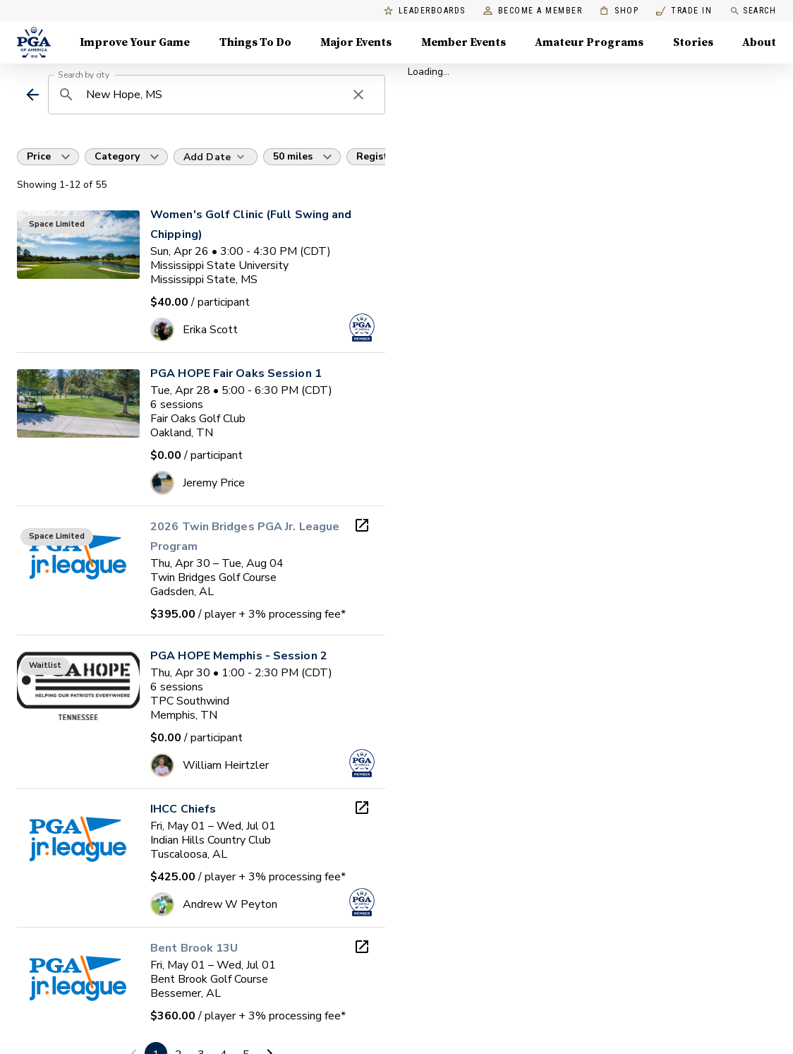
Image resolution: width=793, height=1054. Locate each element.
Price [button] (39, 156)
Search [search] (753, 11)
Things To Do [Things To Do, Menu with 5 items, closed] (255, 42)
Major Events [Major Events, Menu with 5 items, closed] (356, 42)
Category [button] (117, 156)
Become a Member (533, 11)
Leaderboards (425, 11)
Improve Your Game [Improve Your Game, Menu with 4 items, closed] (135, 42)
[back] (32, 94)
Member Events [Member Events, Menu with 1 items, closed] (463, 42)
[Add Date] (216, 156)
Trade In (684, 11)
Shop (619, 11)
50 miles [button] (293, 156)
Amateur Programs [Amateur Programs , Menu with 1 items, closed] (589, 42)
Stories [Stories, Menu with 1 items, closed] (693, 42)
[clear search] (358, 95)
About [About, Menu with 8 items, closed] (759, 42)
